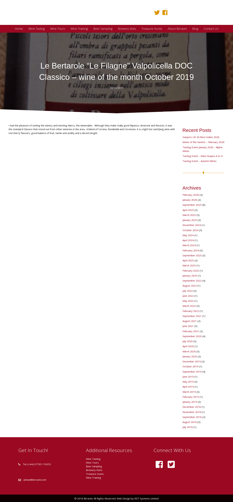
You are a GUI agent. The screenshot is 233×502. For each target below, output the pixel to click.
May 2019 (188, 381)
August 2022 (190, 285)
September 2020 (192, 336)
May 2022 (188, 300)
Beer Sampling (94, 466)
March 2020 (189, 351)
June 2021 (188, 326)
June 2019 (188, 376)
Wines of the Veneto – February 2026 (203, 142)
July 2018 (188, 427)
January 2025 (190, 220)
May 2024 (188, 235)
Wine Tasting (93, 458)
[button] (157, 12)
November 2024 (192, 225)
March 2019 (189, 391)
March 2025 (189, 215)
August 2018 (190, 422)
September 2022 (192, 280)
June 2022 (188, 295)
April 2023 (188, 260)
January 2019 (190, 401)
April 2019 (188, 386)
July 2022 (188, 290)
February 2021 (191, 331)
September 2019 (192, 371)
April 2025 (188, 210)
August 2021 (190, 321)
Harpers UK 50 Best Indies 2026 (201, 137)
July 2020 (188, 341)
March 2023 (189, 265)
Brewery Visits (94, 470)
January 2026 (190, 199)
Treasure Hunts (95, 473)
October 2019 (190, 366)
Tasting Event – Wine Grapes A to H (203, 156)
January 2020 (190, 356)
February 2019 (191, 396)
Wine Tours (92, 462)
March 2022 (189, 305)
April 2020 (188, 346)
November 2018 (192, 412)
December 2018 (192, 406)
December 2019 (192, 361)
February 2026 (191, 194)
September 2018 (192, 417)
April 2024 (188, 240)
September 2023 (192, 255)
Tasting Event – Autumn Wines (199, 161)
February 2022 (191, 311)
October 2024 (190, 230)
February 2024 (191, 250)
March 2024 (189, 245)
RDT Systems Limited (146, 498)
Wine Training (93, 477)
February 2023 (191, 270)
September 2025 (192, 204)
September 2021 (192, 316)
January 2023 (190, 275)
